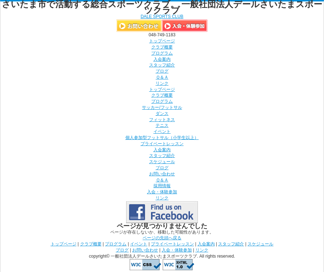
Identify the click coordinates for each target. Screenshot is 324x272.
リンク (162, 83)
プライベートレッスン (162, 143)
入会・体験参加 (162, 191)
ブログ (162, 71)
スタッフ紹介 (162, 65)
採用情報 (162, 185)
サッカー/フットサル (162, 107)
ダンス (162, 113)
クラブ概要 (162, 47)
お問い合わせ (162, 173)
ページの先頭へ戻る (162, 237)
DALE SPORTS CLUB (161, 16)
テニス (162, 125)
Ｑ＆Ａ (162, 77)
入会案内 (162, 59)
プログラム (162, 53)
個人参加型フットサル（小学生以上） (162, 137)
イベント (162, 131)
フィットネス (162, 119)
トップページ (162, 40)
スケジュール (162, 161)
